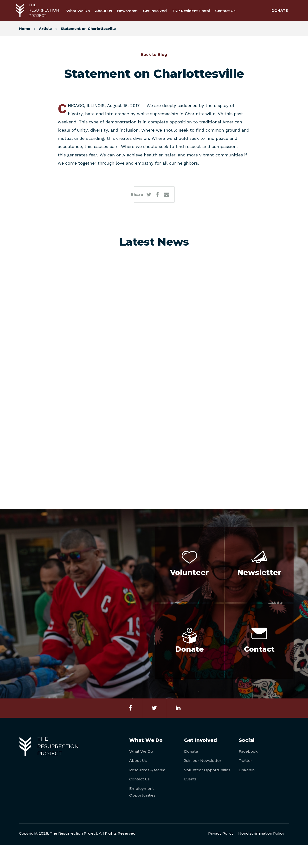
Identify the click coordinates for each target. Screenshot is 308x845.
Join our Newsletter (202, 760)
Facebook (248, 751)
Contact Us (225, 10)
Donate (191, 751)
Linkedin (247, 770)
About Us (103, 10)
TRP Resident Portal (191, 10)
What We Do (78, 10)
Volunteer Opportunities (207, 770)
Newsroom (127, 10)
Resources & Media (147, 770)
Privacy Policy (220, 833)
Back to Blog (154, 54)
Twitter (245, 760)
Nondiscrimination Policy (261, 833)
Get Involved (155, 10)
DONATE (279, 10)
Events (190, 779)
